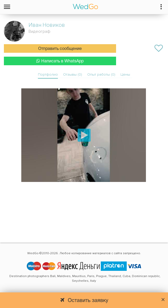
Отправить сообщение (60, 49)
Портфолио (48, 74)
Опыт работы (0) (101, 74)
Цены (125, 74)
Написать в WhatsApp (60, 61)
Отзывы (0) (72, 74)
